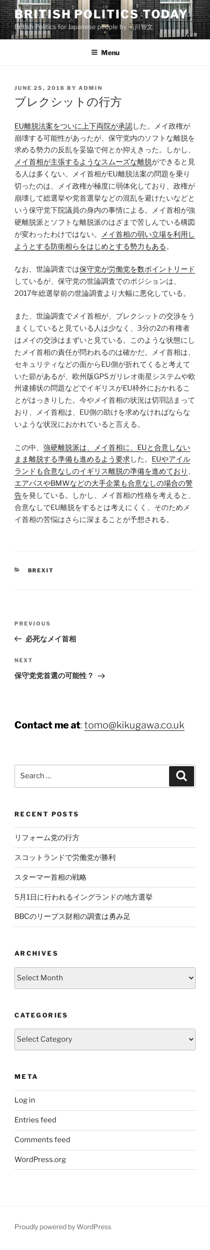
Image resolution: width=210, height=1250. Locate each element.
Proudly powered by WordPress (62, 1226)
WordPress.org (40, 1159)
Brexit (41, 570)
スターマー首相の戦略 (50, 877)
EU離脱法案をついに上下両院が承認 (73, 126)
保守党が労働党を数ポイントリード (137, 269)
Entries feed (35, 1120)
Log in (24, 1100)
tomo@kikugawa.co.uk (134, 725)
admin (91, 88)
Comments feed (42, 1139)
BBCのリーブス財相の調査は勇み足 (72, 916)
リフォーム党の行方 (46, 837)
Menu (105, 52)
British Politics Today (101, 14)
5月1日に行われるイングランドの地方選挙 (83, 897)
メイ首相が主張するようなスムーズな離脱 (83, 162)
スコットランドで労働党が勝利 (65, 857)
